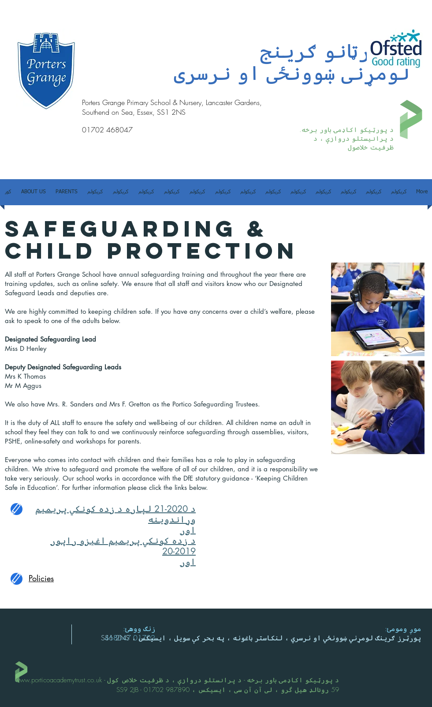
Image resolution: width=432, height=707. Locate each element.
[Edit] (16, 509)
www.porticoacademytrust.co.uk (58, 680)
